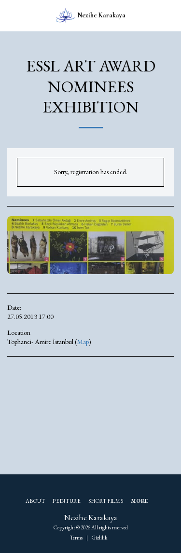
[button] (10, 15)
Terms (76, 537)
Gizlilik (99, 537)
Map (83, 341)
